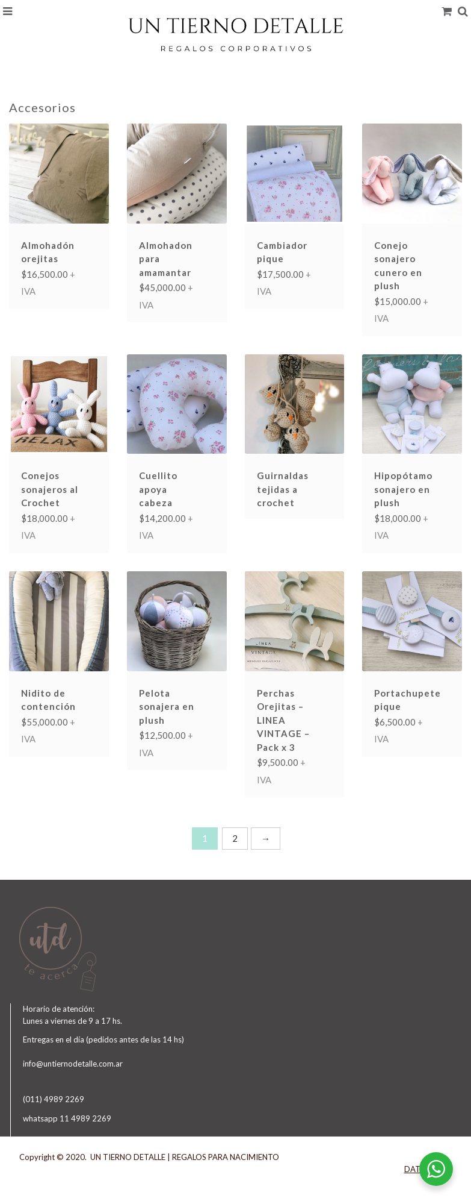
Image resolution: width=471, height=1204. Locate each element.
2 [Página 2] (235, 838)
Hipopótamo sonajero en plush (403, 489)
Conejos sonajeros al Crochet (49, 489)
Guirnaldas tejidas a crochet (283, 489)
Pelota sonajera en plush (166, 707)
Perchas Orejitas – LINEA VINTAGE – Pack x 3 (283, 720)
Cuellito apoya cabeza (158, 489)
